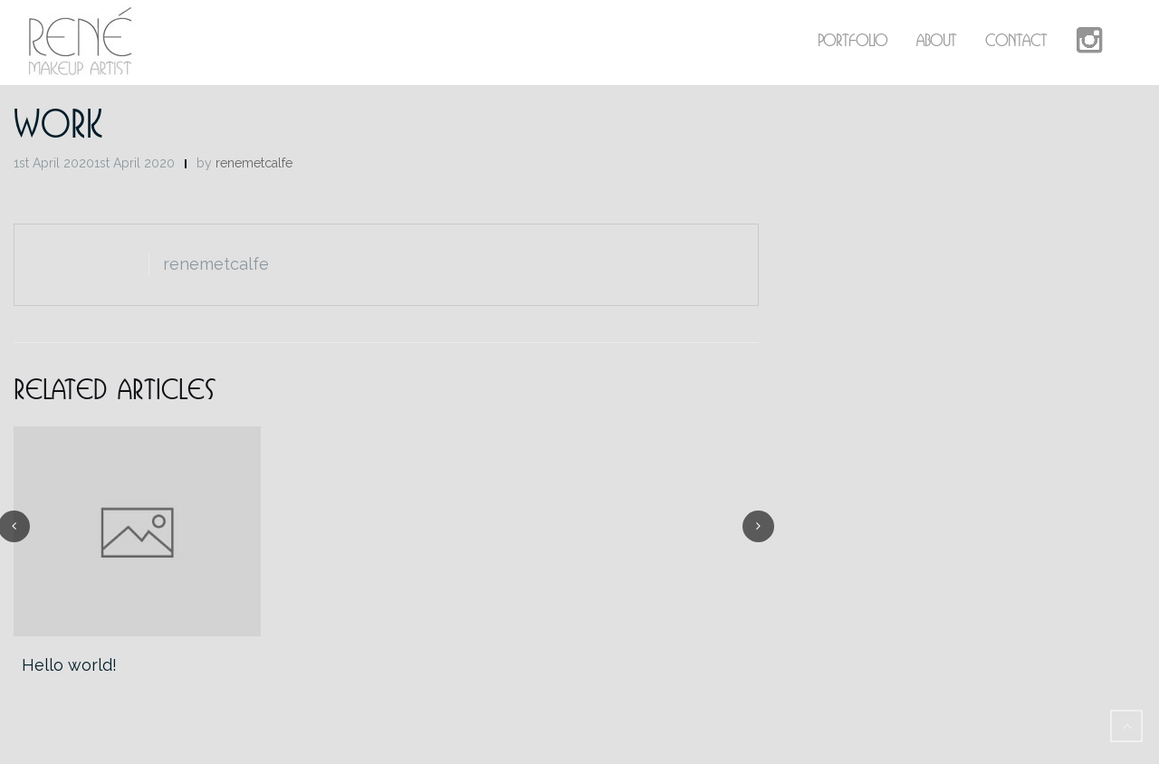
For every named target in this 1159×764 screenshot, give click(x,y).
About (936, 40)
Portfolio (852, 40)
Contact (1016, 40)
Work (58, 123)
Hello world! (69, 664)
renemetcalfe (254, 163)
